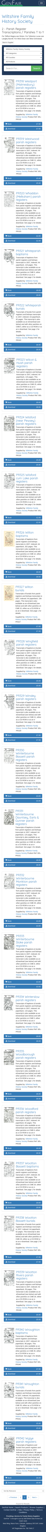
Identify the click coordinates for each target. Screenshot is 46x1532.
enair (11, 3)
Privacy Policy (29, 1510)
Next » (34, 1497)
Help (20, 1510)
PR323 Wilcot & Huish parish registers (26, 363)
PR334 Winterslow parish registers (27, 998)
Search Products (21, 1507)
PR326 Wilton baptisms (25, 534)
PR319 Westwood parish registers (27, 140)
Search (36, 68)
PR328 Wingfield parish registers (27, 642)
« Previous (13, 1497)
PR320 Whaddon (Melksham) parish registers (28, 196)
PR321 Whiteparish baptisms (28, 252)
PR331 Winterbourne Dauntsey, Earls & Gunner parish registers (27, 817)
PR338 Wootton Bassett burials (26, 1219)
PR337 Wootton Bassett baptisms (27, 1164)
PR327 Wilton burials (24, 588)
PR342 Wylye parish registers (26, 1439)
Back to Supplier (8, 42)
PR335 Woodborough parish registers (26, 1054)
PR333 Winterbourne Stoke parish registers (25, 940)
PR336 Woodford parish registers (27, 1110)
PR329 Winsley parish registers (26, 697)
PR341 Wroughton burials (27, 1385)
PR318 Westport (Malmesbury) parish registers (26, 84)
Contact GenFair (10, 1510)
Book (23, 124)
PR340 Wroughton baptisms (28, 1331)
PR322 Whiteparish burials (28, 306)
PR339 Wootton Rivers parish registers (26, 1275)
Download (23, 128)
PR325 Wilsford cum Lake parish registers (27, 478)
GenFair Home (7, 1507)
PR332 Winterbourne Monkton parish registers (26, 880)
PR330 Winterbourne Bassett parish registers (25, 755)
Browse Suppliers (36, 1507)
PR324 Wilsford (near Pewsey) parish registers (26, 420)
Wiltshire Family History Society (18, 19)
